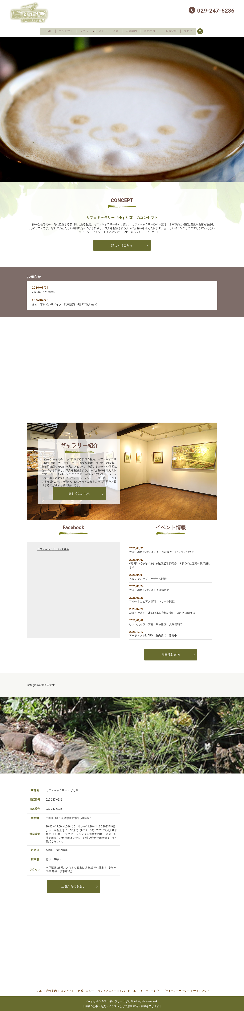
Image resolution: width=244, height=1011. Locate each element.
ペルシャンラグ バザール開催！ (149, 578)
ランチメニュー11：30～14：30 (117, 990)
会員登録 (175, 30)
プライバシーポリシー (176, 990)
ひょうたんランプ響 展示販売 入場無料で (156, 623)
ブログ (193, 30)
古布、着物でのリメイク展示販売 (149, 589)
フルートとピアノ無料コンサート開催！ (153, 601)
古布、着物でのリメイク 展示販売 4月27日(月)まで (64, 304)
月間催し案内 (170, 654)
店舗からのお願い (73, 886)
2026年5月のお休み (43, 291)
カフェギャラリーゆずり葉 (53, 548)
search (207, 30)
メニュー (84, 30)
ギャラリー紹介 (108, 30)
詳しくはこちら (122, 245)
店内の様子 (153, 30)
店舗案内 (132, 30)
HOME (43, 30)
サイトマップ (201, 990)
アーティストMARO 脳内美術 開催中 (153, 635)
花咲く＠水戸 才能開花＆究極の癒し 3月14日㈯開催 (162, 612)
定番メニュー (86, 990)
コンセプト (62, 30)
